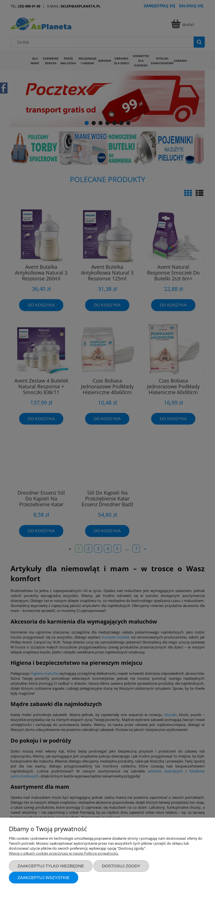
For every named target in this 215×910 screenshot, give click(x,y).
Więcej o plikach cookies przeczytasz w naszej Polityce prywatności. (64, 853)
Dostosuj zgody (121, 866)
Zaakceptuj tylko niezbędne (50, 866)
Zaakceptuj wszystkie (43, 877)
